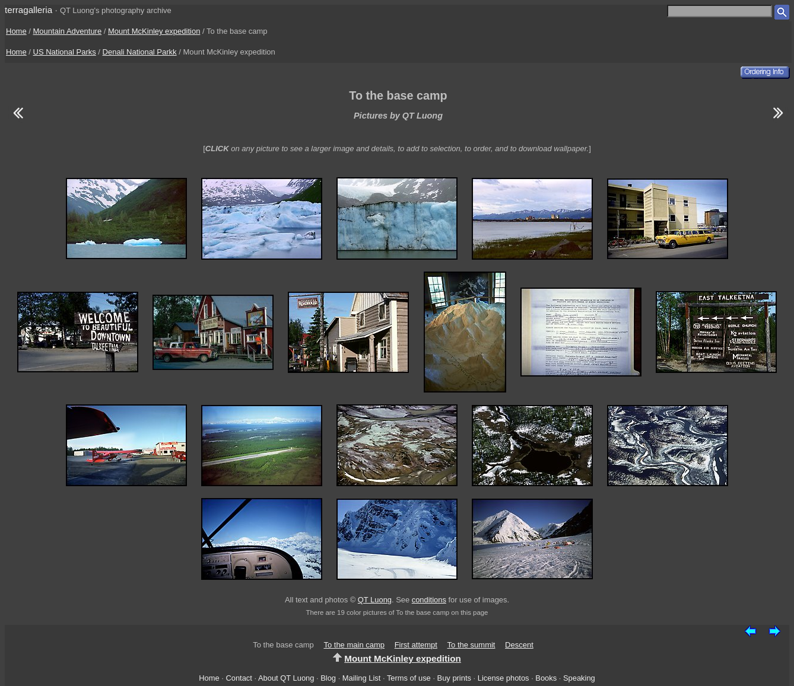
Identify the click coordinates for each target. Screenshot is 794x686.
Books (546, 678)
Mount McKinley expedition (154, 31)
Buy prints (454, 678)
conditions (429, 599)
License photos (503, 678)
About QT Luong (286, 678)
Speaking (579, 678)
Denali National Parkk (140, 51)
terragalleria (28, 10)
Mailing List (361, 678)
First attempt (416, 644)
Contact (239, 678)
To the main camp (354, 644)
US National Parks (64, 51)
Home (16, 31)
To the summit (471, 644)
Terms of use (409, 678)
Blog (328, 678)
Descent (519, 644)
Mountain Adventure (67, 31)
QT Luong (375, 599)
